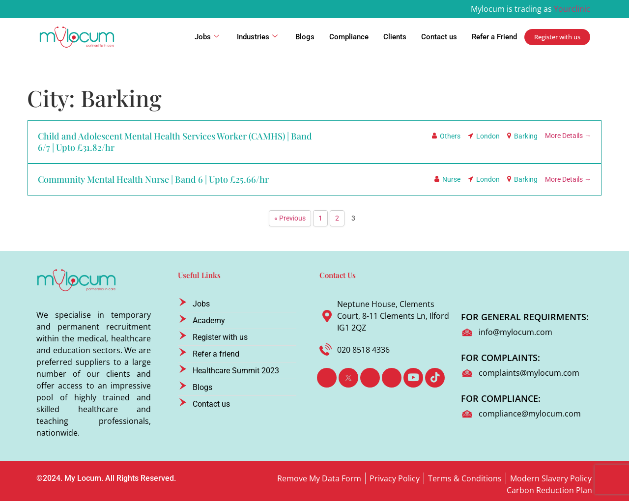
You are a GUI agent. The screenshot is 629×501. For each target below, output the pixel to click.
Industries (257, 36)
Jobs (207, 36)
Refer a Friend (494, 36)
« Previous (290, 218)
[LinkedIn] (370, 378)
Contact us (439, 36)
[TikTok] (435, 378)
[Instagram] (391, 378)
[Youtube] (413, 378)
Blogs (304, 36)
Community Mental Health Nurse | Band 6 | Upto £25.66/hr (153, 179)
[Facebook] (327, 378)
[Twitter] (348, 378)
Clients (394, 36)
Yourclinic (572, 8)
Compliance (349, 36)
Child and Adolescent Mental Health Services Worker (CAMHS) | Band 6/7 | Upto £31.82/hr (175, 141)
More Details (568, 135)
